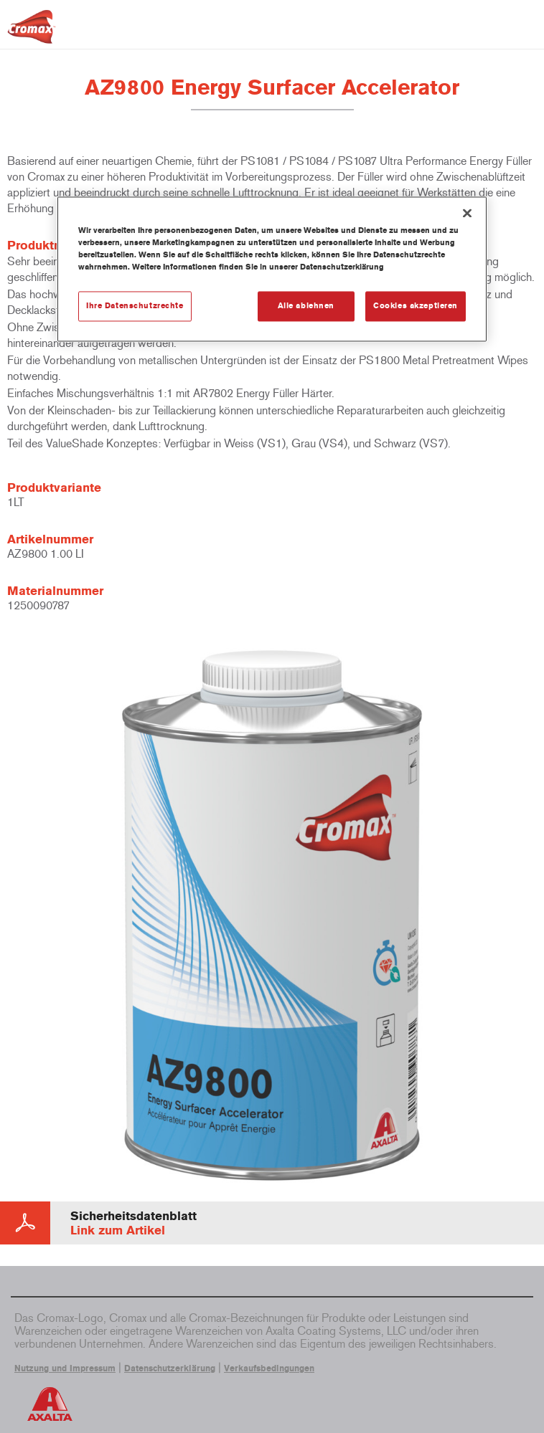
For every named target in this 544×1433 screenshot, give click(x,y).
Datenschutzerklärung (169, 1368)
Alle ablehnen (306, 306)
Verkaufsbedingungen (269, 1368)
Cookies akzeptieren (415, 306)
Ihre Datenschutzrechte (135, 306)
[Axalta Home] (31, 32)
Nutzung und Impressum (65, 1368)
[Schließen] (467, 213)
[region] (272, 269)
